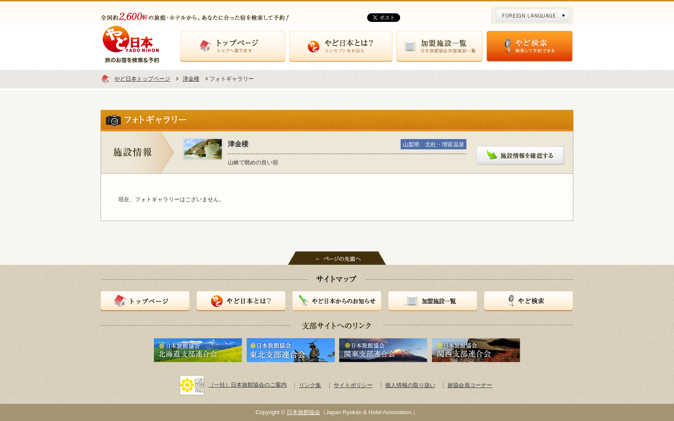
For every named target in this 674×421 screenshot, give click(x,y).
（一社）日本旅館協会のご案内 (233, 385)
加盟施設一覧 (439, 46)
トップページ (232, 46)
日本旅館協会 (303, 412)
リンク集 (310, 385)
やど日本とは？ (340, 46)
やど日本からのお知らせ (336, 301)
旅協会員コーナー (469, 385)
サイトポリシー (353, 385)
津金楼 (191, 79)
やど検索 (530, 46)
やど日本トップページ (142, 79)
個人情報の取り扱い (410, 385)
